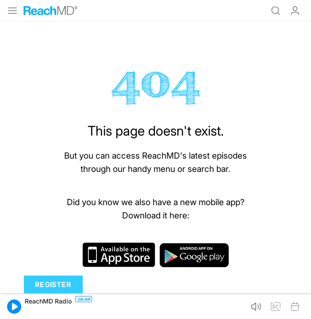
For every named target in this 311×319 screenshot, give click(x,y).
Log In (295, 10)
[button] (14, 307)
